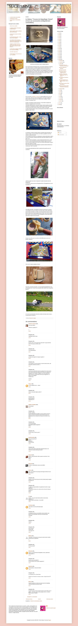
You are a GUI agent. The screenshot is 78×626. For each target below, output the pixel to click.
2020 (59, 40)
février (60, 99)
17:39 (30, 555)
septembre (61, 88)
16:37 (30, 562)
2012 (59, 53)
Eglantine (30, 566)
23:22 (30, 386)
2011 (59, 54)
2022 (59, 37)
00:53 (30, 393)
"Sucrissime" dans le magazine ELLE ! (62, 72)
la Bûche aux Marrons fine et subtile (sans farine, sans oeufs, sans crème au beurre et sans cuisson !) (15, 45)
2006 (59, 104)
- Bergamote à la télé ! (14, 18)
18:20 (30, 532)
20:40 (30, 331)
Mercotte (30, 463)
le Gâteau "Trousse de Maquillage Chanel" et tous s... (63, 75)
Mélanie (30, 535)
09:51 (30, 418)
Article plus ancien (49, 599)
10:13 (30, 427)
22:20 (30, 358)
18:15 (30, 578)
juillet (60, 91)
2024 (59, 36)
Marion (30, 470)
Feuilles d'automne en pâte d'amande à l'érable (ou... (64, 86)
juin (60, 93)
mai (60, 94)
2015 (59, 48)
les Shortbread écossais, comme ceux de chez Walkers (15, 37)
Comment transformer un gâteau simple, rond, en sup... (63, 80)
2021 (59, 39)
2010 (59, 56)
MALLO (30, 581)
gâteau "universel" (36, 96)
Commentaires (61, 134)
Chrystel (30, 454)
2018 (59, 43)
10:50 (30, 443)
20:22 (30, 585)
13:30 (30, 569)
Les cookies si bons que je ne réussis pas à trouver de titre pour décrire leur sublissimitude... (16, 41)
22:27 (30, 366)
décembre (61, 60)
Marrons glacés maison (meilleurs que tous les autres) (16, 31)
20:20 (30, 492)
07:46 (30, 401)
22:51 (30, 380)
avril (60, 96)
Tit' (29, 496)
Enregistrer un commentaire (32, 596)
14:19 (30, 466)
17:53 (30, 523)
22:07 (30, 351)
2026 (59, 33)
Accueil (39, 599)
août (60, 90)
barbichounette (31, 437)
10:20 (30, 433)
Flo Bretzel (31, 505)
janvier (60, 101)
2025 (59, 34)
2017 (59, 45)
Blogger (49, 620)
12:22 (30, 594)
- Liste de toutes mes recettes (15, 17)
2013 (59, 51)
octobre (60, 63)
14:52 (30, 474)
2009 (59, 57)
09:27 (30, 407)
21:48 (30, 337)
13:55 (30, 501)
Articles (59, 132)
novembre (61, 62)
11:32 (30, 451)
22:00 (30, 345)
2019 (59, 42)
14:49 (30, 508)
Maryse (30, 383)
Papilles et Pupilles (32, 404)
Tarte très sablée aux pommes (62, 68)
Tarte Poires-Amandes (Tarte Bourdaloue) (64, 84)
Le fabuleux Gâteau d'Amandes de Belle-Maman (15, 28)
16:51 (30, 547)
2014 (59, 50)
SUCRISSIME (20, 6)
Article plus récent (29, 599)
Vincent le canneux (32, 323)
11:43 (30, 460)
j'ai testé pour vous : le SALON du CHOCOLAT (63, 65)
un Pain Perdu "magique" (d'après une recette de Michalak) (16, 49)
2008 (59, 59)
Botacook (30, 551)
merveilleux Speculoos (14, 51)
